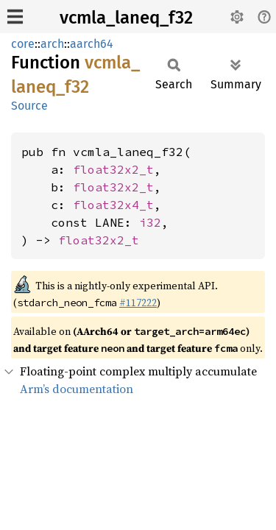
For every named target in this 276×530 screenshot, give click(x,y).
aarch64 (91, 44)
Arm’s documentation (76, 389)
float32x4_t (113, 204)
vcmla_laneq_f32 (126, 17)
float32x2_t (113, 169)
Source (29, 106)
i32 (150, 222)
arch (52, 44)
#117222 (138, 302)
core (23, 44)
